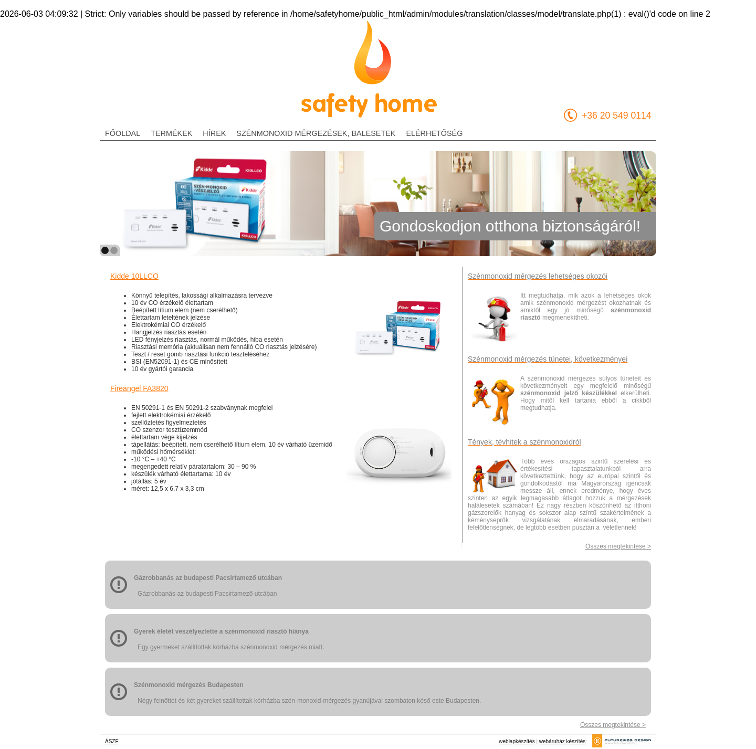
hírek (214, 133)
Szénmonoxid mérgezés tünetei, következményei (547, 359)
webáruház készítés (562, 741)
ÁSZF (112, 741)
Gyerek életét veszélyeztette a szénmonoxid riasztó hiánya (221, 631)
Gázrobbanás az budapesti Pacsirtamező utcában (208, 578)
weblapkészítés (516, 741)
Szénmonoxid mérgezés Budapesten (189, 685)
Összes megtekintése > (618, 546)
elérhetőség (434, 133)
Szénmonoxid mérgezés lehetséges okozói (537, 276)
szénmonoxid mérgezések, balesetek (315, 133)
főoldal (122, 133)
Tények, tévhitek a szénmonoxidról (524, 442)
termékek (171, 133)
